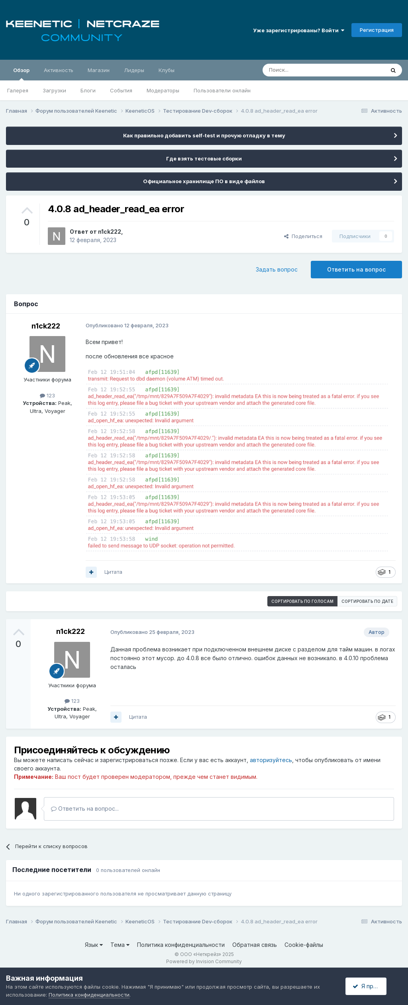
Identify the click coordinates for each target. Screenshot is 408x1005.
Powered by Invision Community (204, 961)
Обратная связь (254, 944)
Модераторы (163, 90)
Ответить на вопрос (356, 269)
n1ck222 (109, 231)
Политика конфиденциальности (181, 944)
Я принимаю (372, 986)
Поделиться (303, 236)
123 (47, 395)
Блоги (88, 90)
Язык (94, 944)
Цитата (113, 572)
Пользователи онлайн (222, 90)
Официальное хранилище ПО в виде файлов (204, 181)
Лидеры (134, 70)
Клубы (167, 70)
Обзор (21, 73)
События (121, 90)
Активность (58, 70)
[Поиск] (305, 70)
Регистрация (377, 30)
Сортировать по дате (367, 601)
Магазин (99, 70)
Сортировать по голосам (302, 601)
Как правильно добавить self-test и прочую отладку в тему (204, 135)
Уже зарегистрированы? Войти (298, 30)
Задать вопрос (277, 269)
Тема (119, 944)
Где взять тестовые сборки (204, 158)
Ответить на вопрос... (85, 808)
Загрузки (54, 90)
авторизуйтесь (271, 760)
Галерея (17, 90)
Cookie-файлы (303, 944)
